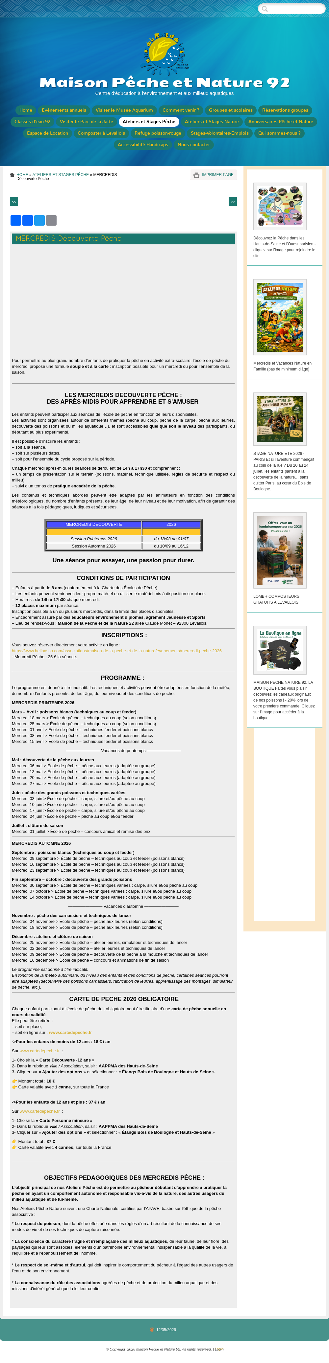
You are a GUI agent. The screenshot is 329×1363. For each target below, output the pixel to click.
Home (25, 110)
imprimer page (218, 174)
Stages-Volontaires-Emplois (220, 133)
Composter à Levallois (101, 133)
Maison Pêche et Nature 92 (164, 82)
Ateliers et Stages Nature (212, 122)
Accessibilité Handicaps (143, 145)
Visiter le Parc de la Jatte (86, 122)
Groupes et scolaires (231, 110)
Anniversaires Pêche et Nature (280, 122)
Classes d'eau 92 (32, 122)
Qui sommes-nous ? (279, 133)
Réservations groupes (285, 110)
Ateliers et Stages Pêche (149, 122)
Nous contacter (194, 145)
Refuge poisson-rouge (158, 133)
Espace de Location (47, 133)
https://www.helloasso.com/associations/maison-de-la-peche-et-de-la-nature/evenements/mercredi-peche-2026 (117, 650)
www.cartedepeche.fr (71, 1032)
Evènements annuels (64, 110)
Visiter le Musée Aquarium (124, 110)
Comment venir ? (181, 110)
